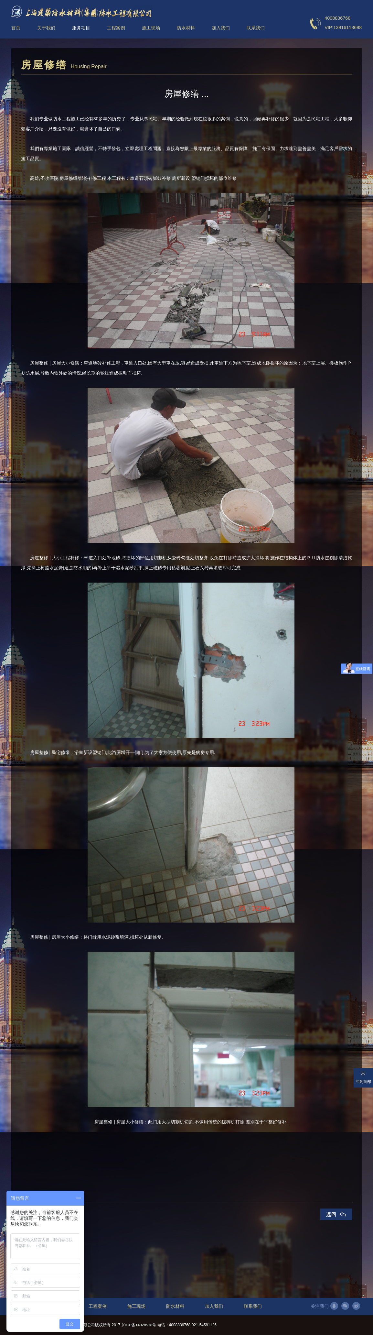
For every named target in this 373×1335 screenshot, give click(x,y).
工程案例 (98, 1306)
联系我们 (253, 1306)
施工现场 (136, 1306)
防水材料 (175, 1306)
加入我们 (214, 1306)
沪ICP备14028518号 (139, 1325)
